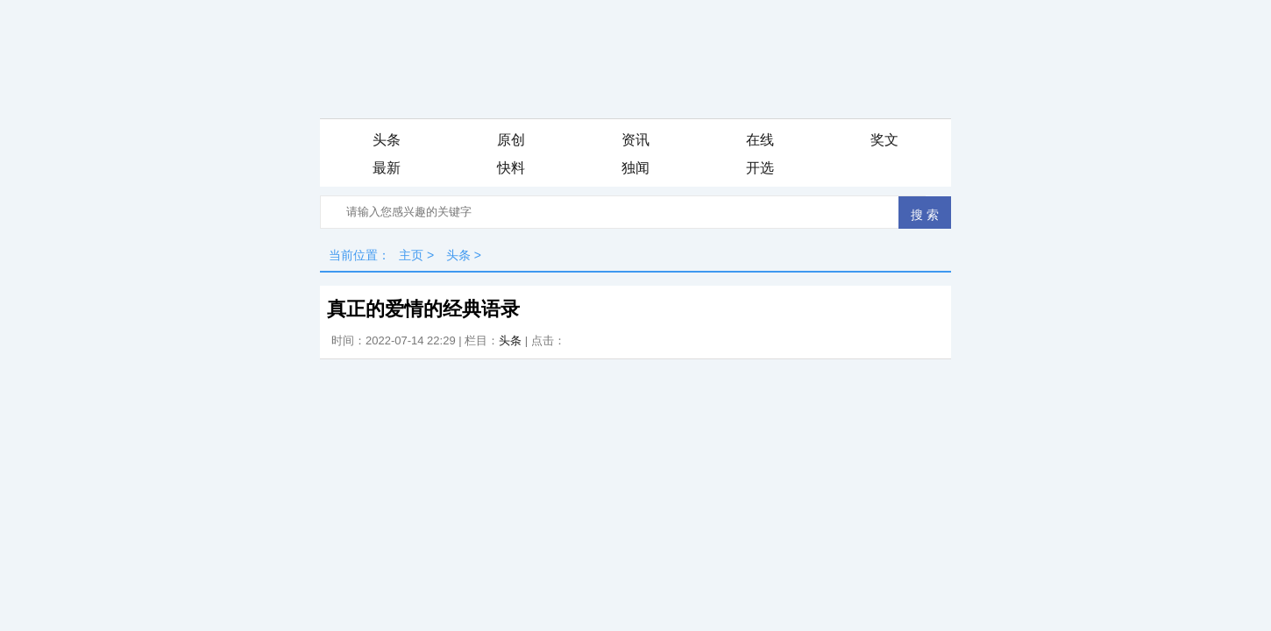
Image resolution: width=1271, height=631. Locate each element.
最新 (387, 167)
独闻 (635, 167)
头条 (387, 139)
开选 (760, 167)
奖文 (884, 139)
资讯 (635, 139)
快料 (511, 167)
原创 (511, 139)
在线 (760, 139)
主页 (411, 255)
